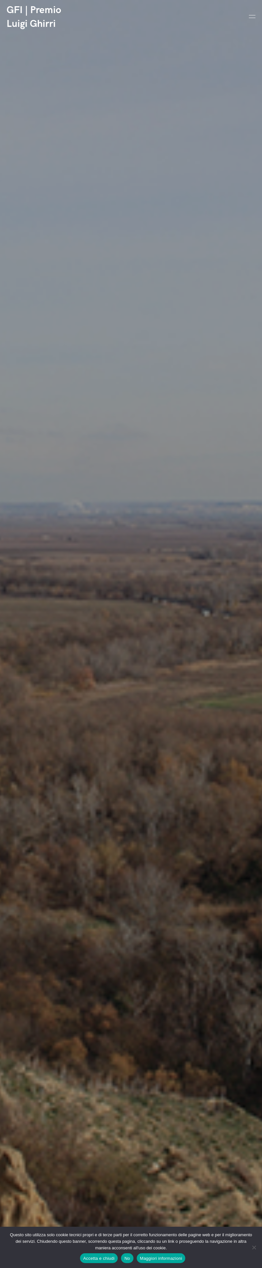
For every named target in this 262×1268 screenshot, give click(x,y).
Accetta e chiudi (99, 1258)
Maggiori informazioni (161, 1258)
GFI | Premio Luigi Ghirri (34, 17)
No (127, 1258)
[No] (254, 1247)
